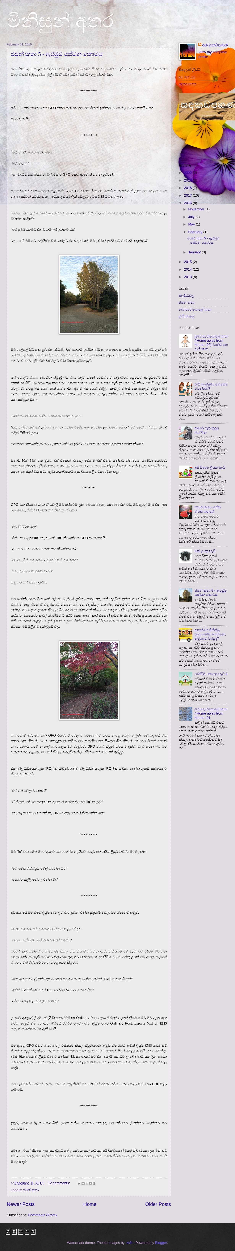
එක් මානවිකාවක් (215, 45)
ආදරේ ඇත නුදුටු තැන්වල (207, 430)
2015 (188, 262)
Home (90, 1204)
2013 (188, 277)
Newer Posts (21, 1204)
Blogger (161, 1243)
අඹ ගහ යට (187, 77)
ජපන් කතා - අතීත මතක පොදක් (208, 509)
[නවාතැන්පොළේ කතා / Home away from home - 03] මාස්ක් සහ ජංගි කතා (211, 342)
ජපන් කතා (31, 1190)
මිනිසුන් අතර (60, 21)
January (195, 252)
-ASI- (130, 1243)
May (192, 224)
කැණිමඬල (186, 296)
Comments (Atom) (42, 1215)
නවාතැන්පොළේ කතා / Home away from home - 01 (211, 713)
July (191, 217)
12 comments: (59, 1183)
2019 (188, 180)
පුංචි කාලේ (187, 316)
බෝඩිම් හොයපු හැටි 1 (211, 674)
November (196, 209)
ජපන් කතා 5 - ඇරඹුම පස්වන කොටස (57, 54)
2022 (188, 173)
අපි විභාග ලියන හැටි (210, 468)
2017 (188, 195)
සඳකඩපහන (187, 84)
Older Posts (158, 1204)
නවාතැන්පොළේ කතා (195, 309)
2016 (188, 203)
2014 (188, 269)
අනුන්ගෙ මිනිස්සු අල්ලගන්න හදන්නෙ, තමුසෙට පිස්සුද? (210, 634)
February (195, 232)
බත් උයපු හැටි (205, 551)
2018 (188, 188)
